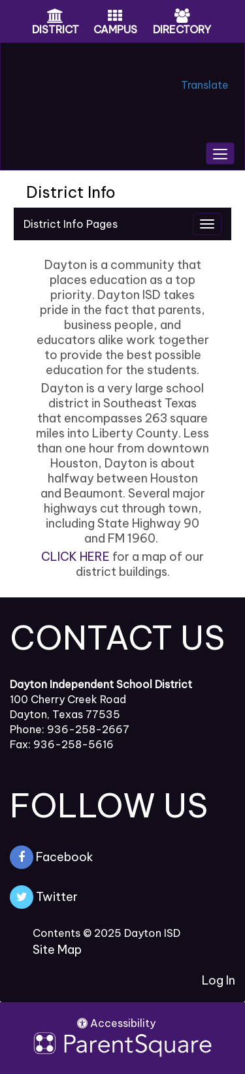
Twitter (44, 897)
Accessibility (116, 1023)
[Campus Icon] (115, 17)
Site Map (57, 949)
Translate (205, 84)
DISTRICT (55, 29)
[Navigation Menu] (207, 224)
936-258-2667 (88, 729)
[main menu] (220, 153)
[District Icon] (55, 17)
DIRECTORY (182, 29)
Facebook (51, 857)
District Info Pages (71, 223)
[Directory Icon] (182, 17)
